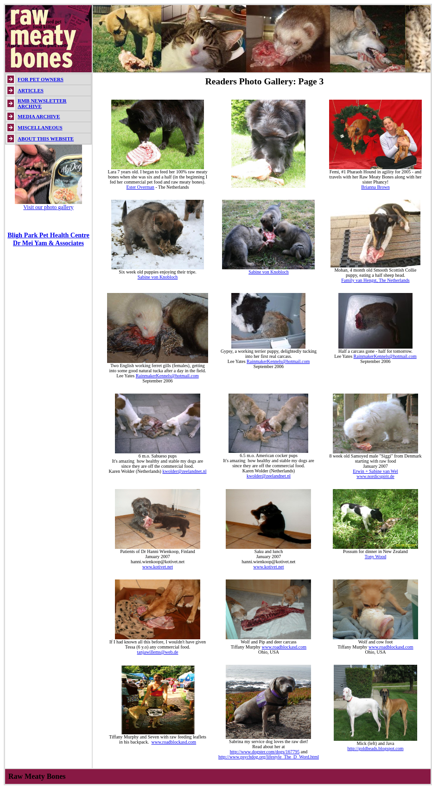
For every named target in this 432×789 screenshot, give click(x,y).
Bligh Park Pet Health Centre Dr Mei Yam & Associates (48, 239)
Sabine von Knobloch (158, 277)
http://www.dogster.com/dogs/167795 (264, 751)
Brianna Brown (375, 187)
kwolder (170, 471)
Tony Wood (375, 556)
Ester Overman (140, 187)
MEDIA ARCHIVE (39, 116)
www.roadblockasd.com (284, 646)
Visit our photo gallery (48, 207)
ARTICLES (31, 90)
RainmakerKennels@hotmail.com (167, 375)
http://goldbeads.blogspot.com (375, 748)
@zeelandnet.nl (192, 471)
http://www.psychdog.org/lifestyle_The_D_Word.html (268, 756)
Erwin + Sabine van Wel (375, 471)
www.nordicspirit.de (375, 476)
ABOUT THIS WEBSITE (46, 138)
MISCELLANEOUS (40, 127)
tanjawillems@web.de (157, 652)
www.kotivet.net (157, 566)
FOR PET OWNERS (41, 79)
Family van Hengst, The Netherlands (375, 280)
